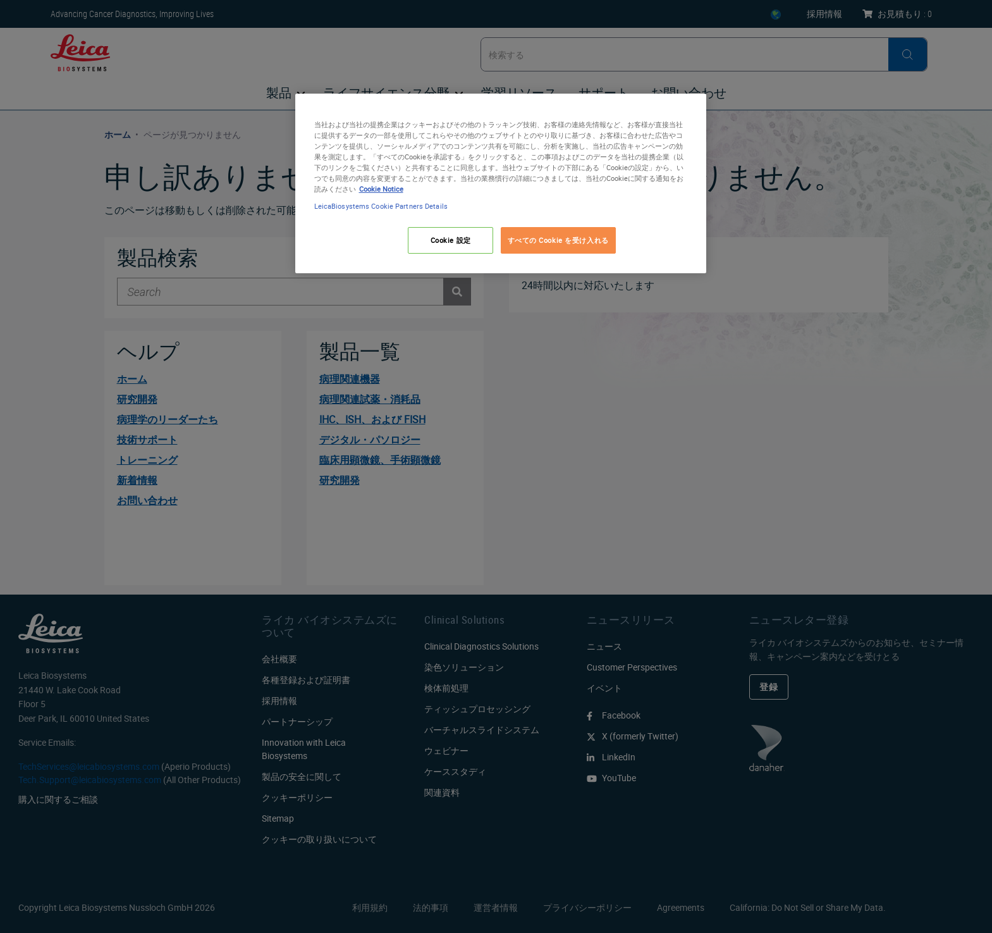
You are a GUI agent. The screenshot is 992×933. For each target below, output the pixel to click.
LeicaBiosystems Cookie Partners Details (381, 206)
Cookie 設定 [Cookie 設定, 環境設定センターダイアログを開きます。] (451, 240)
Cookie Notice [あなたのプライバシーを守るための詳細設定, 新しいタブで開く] (381, 189)
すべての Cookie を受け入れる (558, 240)
